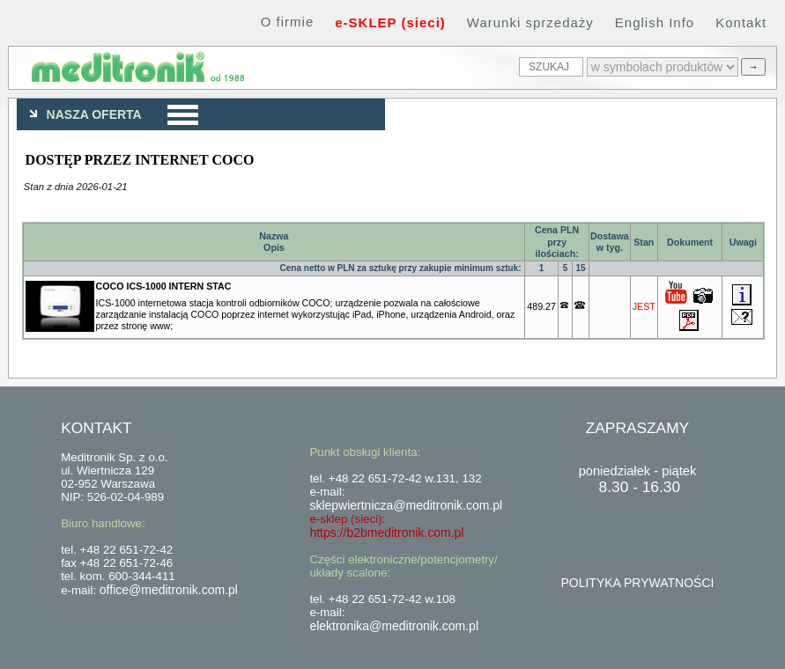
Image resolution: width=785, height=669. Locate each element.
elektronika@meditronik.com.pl (393, 626)
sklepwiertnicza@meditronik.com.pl (405, 505)
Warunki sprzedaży (530, 22)
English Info (654, 22)
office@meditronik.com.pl (169, 590)
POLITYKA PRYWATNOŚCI (637, 583)
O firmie (288, 21)
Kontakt (740, 22)
